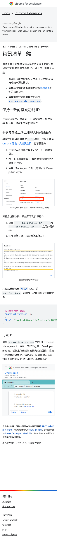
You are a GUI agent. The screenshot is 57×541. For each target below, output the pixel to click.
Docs (6, 13)
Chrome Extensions (28, 13)
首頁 (4, 46)
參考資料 (45, 46)
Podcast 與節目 (9, 534)
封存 (4, 529)
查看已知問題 (8, 506)
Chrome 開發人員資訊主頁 (16, 143)
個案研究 (6, 524)
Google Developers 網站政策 (17, 433)
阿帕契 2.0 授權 (35, 430)
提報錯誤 (6, 501)
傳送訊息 (45, 88)
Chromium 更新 (9, 519)
